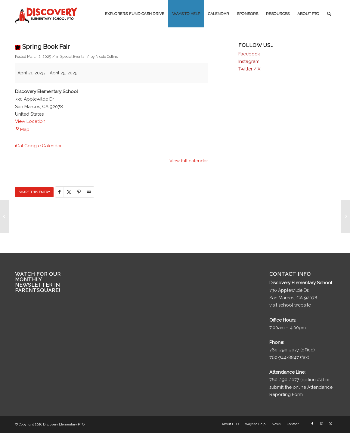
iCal (19, 145)
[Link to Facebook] (312, 423)
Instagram (248, 61)
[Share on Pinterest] (79, 192)
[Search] (329, 13)
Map (22, 129)
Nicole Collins (107, 57)
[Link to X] (330, 423)
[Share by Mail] (89, 192)
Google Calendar (43, 145)
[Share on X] (69, 192)
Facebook (249, 54)
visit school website (290, 305)
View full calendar (188, 161)
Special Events (72, 57)
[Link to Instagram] (321, 423)
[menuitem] (134, 13)
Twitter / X (249, 69)
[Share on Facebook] (59, 192)
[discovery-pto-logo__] (46, 13)
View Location (30, 121)
